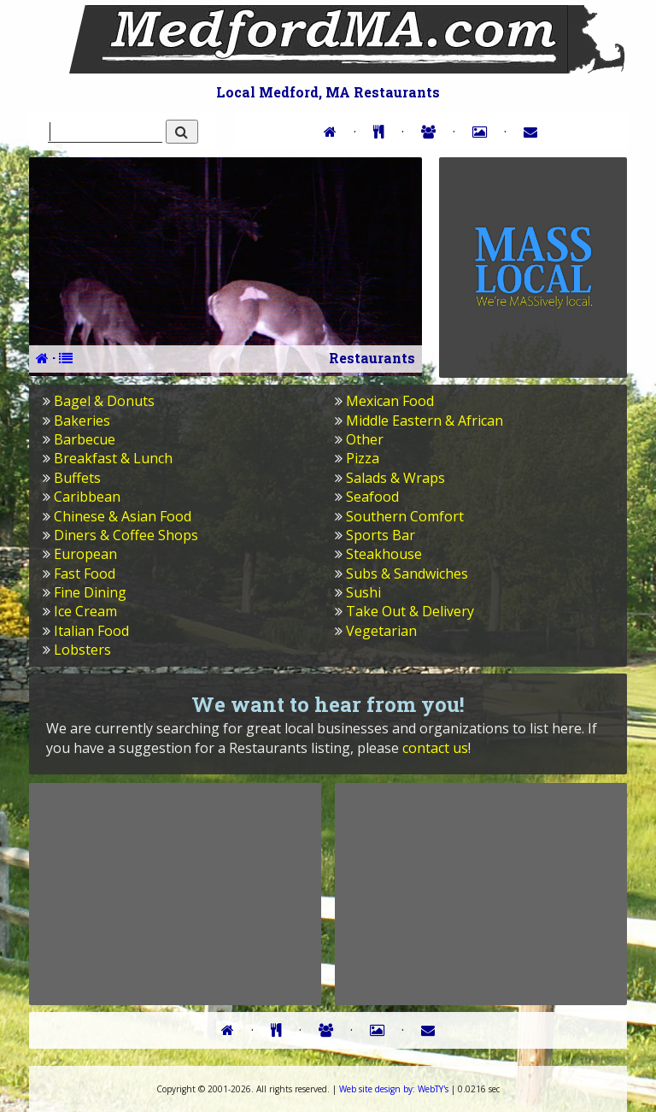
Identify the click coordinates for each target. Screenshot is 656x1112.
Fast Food (84, 573)
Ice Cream (85, 611)
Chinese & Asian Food (122, 516)
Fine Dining (90, 592)
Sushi (363, 592)
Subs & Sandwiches (407, 573)
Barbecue (84, 439)
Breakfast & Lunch (113, 458)
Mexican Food (390, 400)
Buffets (77, 477)
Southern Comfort (405, 516)
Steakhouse (384, 553)
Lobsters (82, 649)
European (85, 553)
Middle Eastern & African (424, 420)
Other (365, 439)
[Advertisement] (175, 893)
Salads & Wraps (395, 477)
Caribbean (87, 496)
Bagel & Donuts (104, 400)
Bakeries (82, 420)
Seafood (372, 496)
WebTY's (393, 1089)
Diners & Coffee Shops (126, 535)
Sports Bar (380, 535)
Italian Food (91, 630)
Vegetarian (381, 630)
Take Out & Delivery (410, 611)
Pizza (362, 458)
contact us (435, 747)
